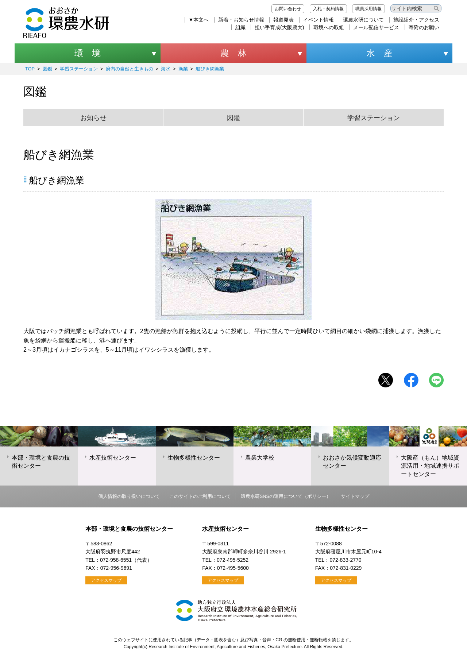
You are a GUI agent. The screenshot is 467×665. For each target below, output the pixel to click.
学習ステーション (79, 68)
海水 (165, 68)
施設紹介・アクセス (416, 20)
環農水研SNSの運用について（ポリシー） (286, 496)
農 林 (233, 53)
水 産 (379, 53)
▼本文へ (199, 20)
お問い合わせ (288, 8)
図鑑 (47, 68)
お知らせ (93, 117)
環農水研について (363, 20)
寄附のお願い (424, 27)
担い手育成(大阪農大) (279, 27)
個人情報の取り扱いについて (129, 496)
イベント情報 (318, 20)
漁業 (183, 68)
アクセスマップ (106, 580)
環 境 (87, 53)
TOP (30, 68)
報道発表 (283, 20)
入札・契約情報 (328, 8)
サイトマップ (355, 496)
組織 (240, 27)
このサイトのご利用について (200, 496)
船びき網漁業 (210, 68)
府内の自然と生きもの (129, 68)
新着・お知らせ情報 (241, 20)
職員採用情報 (368, 8)
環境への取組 (328, 27)
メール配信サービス (376, 27)
